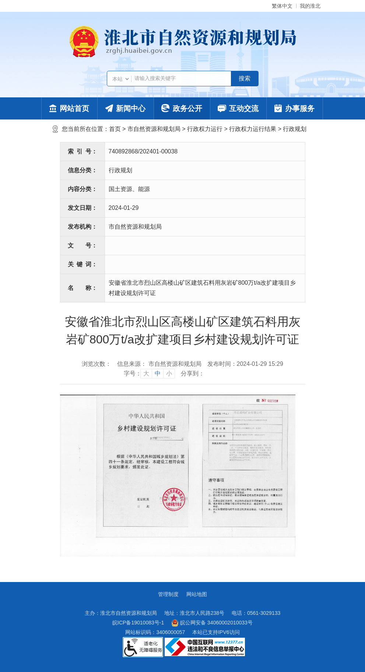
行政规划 (294, 129)
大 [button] (146, 373)
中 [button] (158, 373)
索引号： (82, 151)
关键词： (82, 264)
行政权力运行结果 (252, 129)
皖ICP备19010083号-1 (138, 623)
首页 (115, 129)
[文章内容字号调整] (149, 373)
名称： (82, 288)
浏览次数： (96, 364)
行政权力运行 (204, 129)
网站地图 (196, 594)
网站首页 (69, 108)
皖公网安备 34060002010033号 (212, 623)
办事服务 (294, 108)
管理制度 (168, 594)
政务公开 (181, 108)
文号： (82, 245)
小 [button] (169, 373)
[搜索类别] (120, 79)
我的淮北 (310, 6)
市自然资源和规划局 (153, 129)
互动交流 (238, 108)
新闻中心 (125, 108)
